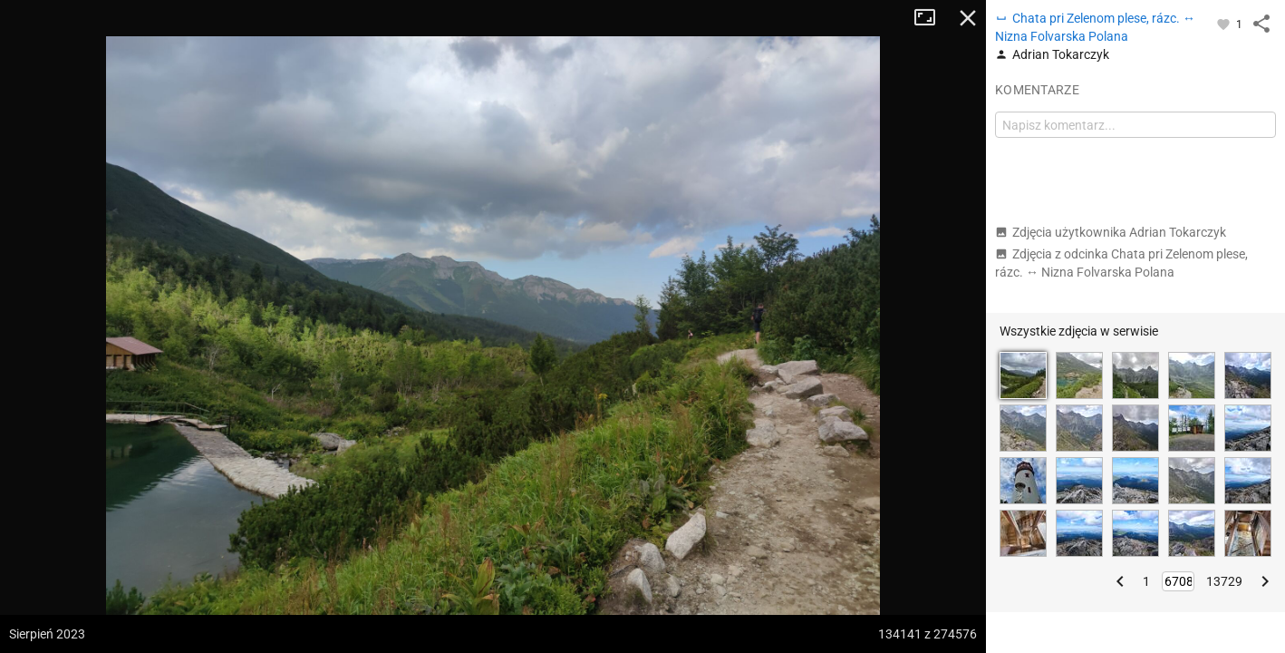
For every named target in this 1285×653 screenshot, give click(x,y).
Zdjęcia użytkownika (1110, 232)
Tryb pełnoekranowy (931, 18)
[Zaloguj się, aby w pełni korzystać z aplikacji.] (1225, 23)
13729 (1224, 581)
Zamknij (968, 18)
